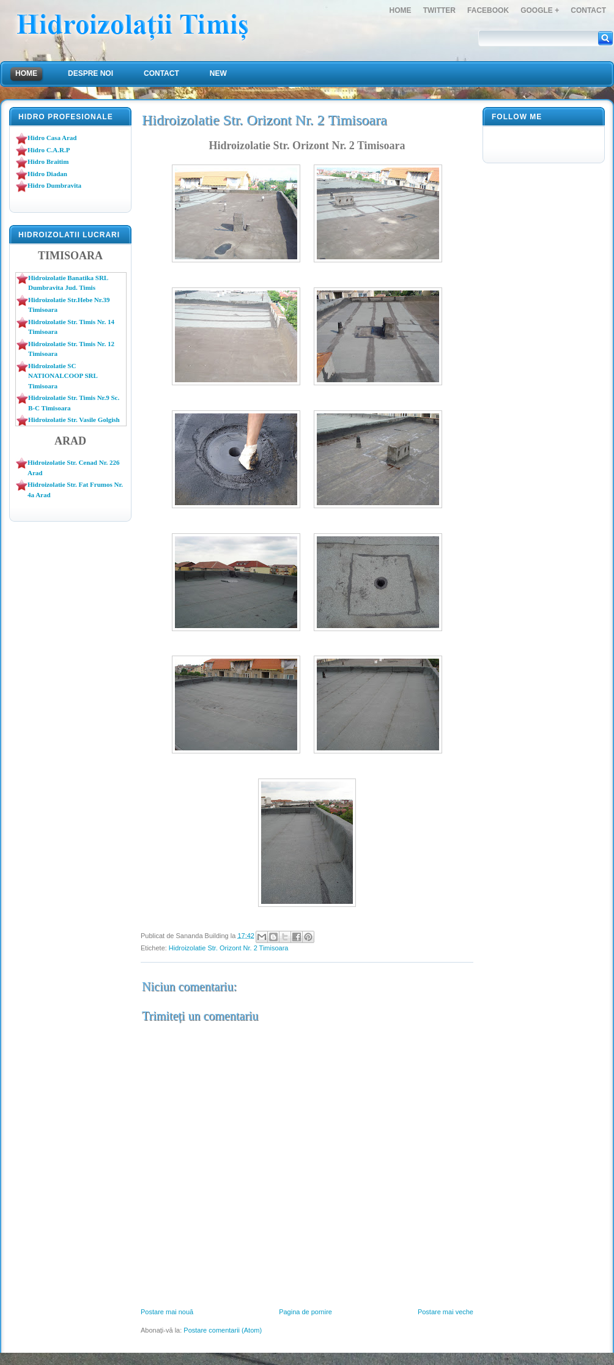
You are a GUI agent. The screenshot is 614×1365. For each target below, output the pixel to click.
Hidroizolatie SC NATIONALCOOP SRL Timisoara (62, 376)
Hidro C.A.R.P (49, 150)
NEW (218, 73)
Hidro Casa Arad (52, 137)
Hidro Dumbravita (54, 185)
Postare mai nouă (167, 1311)
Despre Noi (90, 73)
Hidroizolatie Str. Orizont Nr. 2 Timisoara (229, 948)
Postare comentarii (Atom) (222, 1330)
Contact (588, 10)
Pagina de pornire (305, 1311)
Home (401, 10)
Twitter (439, 10)
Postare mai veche (445, 1311)
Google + (539, 10)
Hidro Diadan (47, 173)
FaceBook (488, 10)
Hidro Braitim (48, 161)
